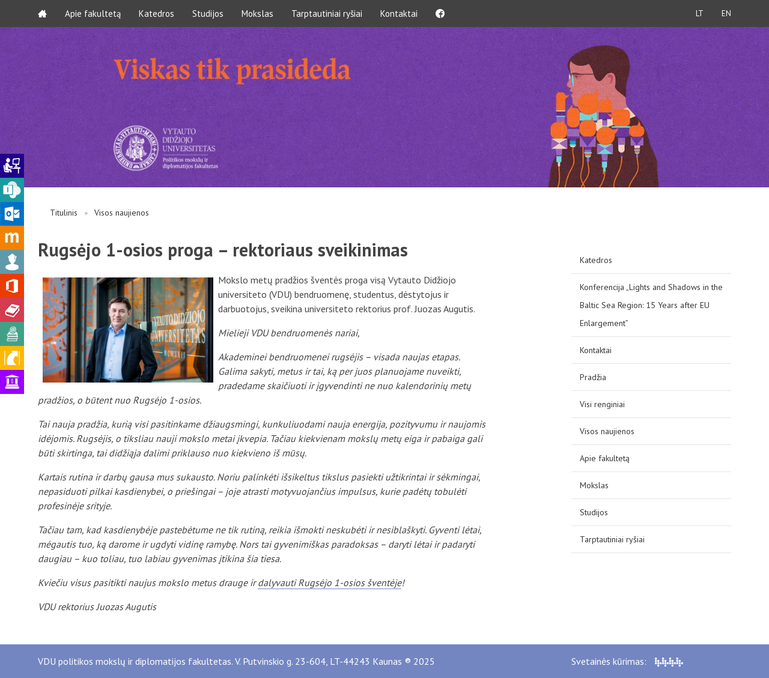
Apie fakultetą (93, 13)
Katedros (156, 13)
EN (726, 13)
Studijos (207, 13)
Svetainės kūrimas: (627, 661)
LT (700, 13)
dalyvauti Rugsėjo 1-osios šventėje (329, 583)
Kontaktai (399, 13)
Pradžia (593, 377)
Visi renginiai (602, 404)
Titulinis (64, 212)
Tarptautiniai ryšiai (326, 13)
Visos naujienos (121, 212)
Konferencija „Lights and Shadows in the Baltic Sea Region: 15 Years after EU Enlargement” (651, 305)
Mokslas (257, 13)
